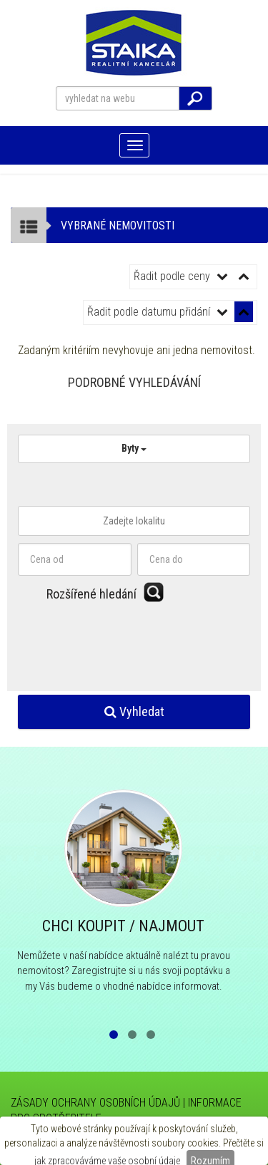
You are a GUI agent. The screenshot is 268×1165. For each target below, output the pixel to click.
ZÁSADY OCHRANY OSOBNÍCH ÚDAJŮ (95, 1102)
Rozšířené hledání (91, 593)
